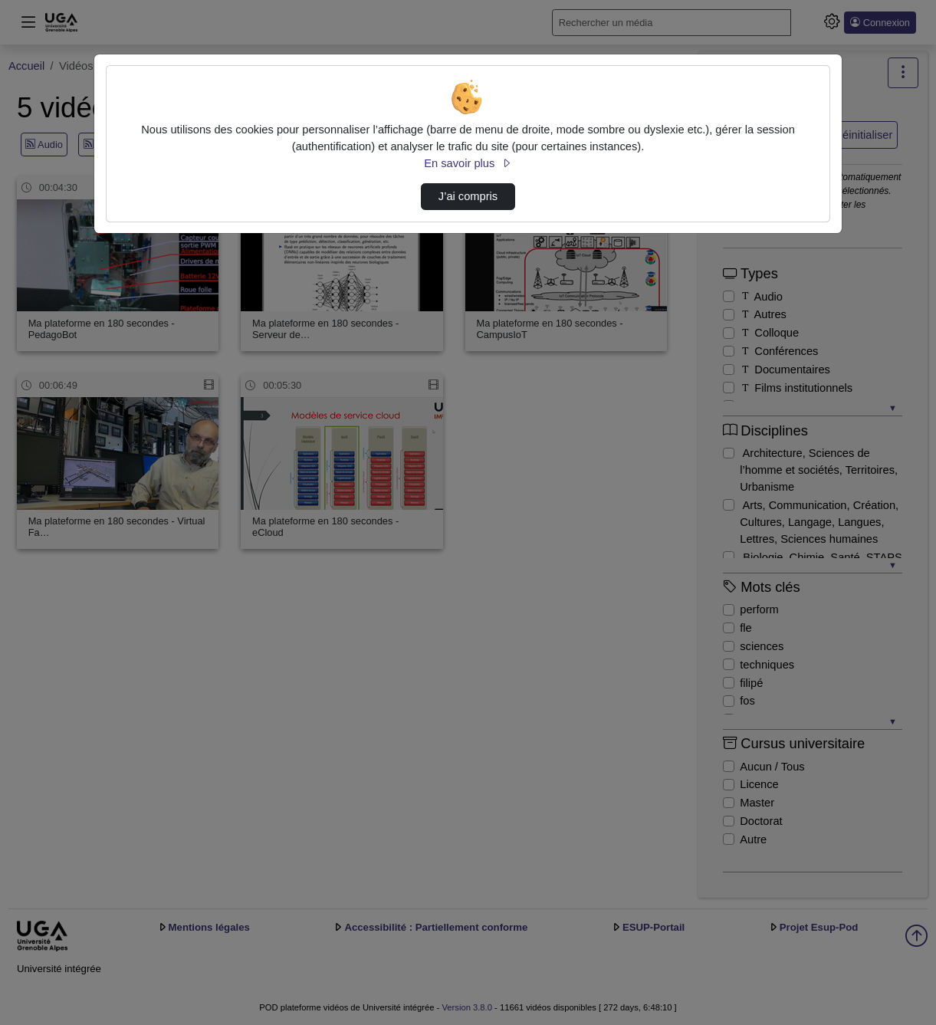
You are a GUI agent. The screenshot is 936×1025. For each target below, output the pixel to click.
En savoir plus (467, 163)
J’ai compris (468, 196)
